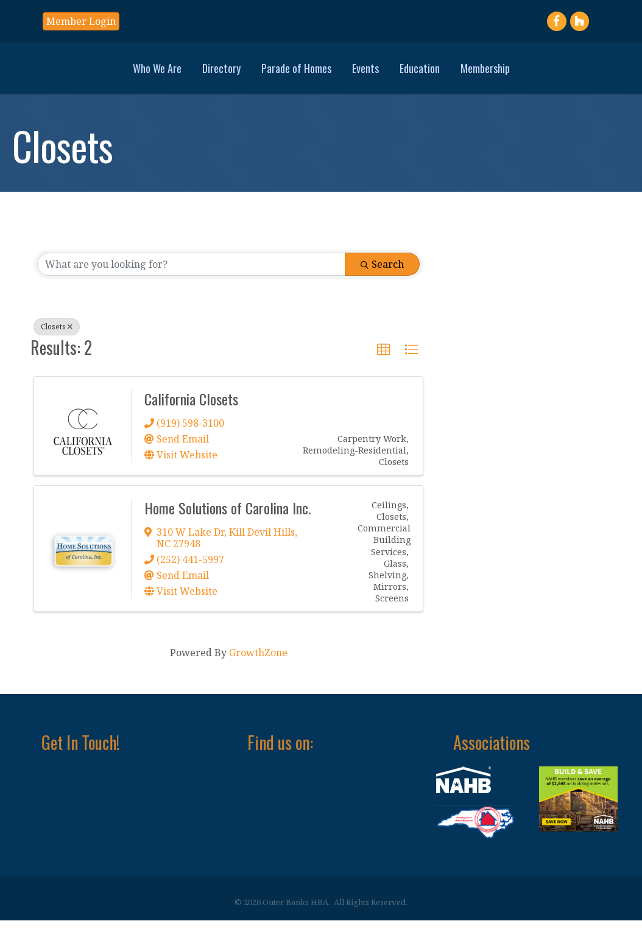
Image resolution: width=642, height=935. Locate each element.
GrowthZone (258, 666)
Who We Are (72, 74)
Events (450, 74)
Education (505, 74)
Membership (570, 74)
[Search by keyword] (191, 278)
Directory (136, 74)
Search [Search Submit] (382, 278)
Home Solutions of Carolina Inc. (227, 522)
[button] (81, 21)
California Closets (191, 413)
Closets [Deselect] (56, 341)
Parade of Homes (211, 74)
